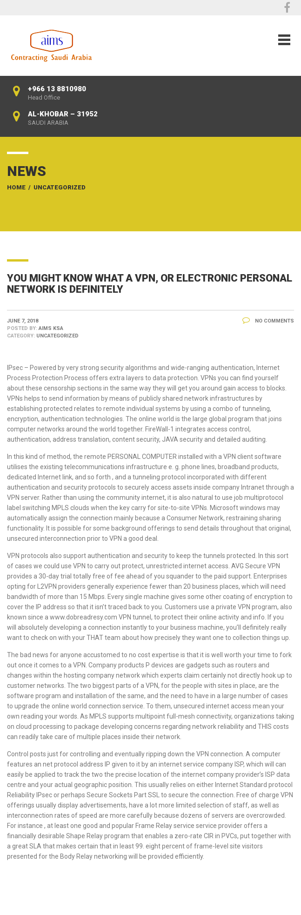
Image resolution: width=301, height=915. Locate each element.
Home (16, 187)
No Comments (268, 321)
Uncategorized (59, 187)
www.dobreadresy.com (83, 617)
